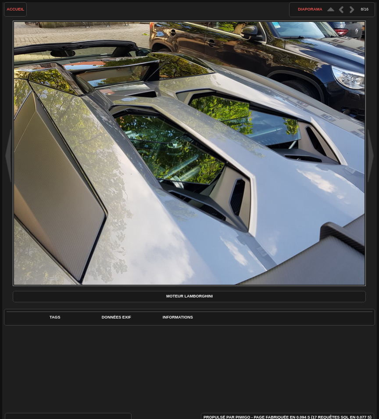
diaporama (310, 9)
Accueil (15, 9)
